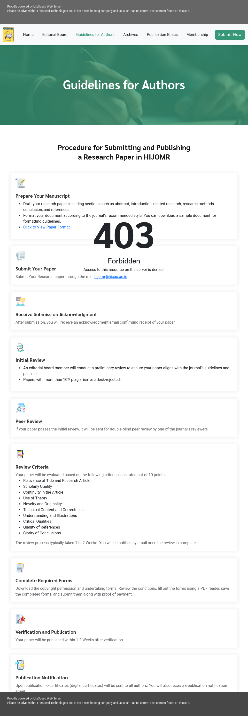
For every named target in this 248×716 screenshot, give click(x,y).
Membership (197, 34)
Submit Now (230, 34)
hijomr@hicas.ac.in (110, 276)
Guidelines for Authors (95, 34)
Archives (130, 34)
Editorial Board (54, 34)
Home (28, 34)
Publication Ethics (162, 34)
